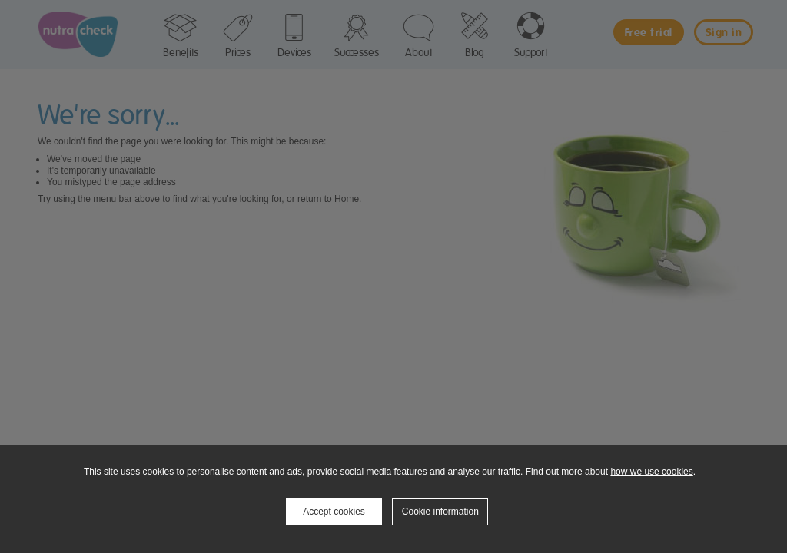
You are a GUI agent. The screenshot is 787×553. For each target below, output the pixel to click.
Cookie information (440, 511)
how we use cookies (651, 471)
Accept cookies (334, 511)
